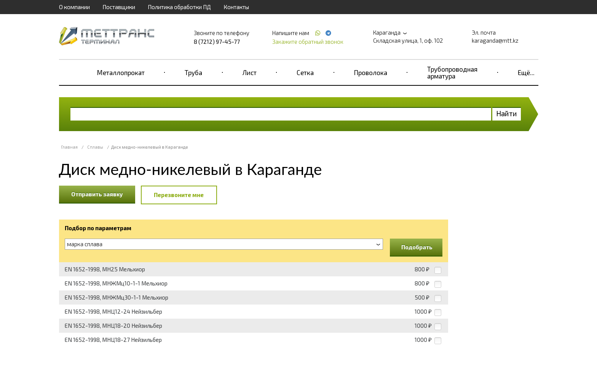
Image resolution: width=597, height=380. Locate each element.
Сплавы (95, 146)
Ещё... (526, 72)
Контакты (236, 6)
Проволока (370, 72)
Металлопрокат (121, 72)
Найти (506, 113)
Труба (193, 72)
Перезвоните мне (179, 194)
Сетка (305, 72)
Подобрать (417, 247)
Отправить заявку (97, 194)
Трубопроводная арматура (452, 72)
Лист (250, 72)
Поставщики (118, 6)
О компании (74, 6)
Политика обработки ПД (179, 6)
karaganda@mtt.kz (495, 40)
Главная (69, 146)
